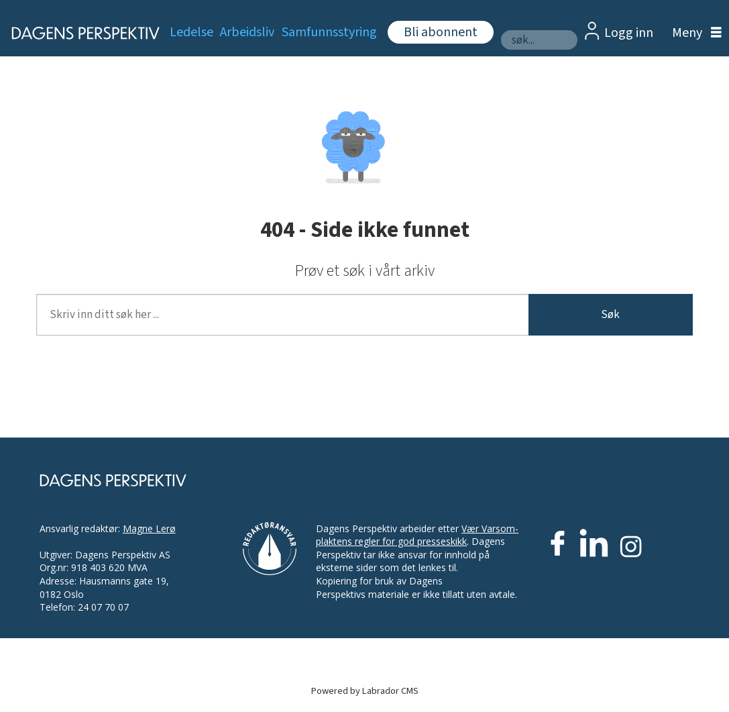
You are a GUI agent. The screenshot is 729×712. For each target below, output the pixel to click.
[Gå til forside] (78, 33)
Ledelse (191, 32)
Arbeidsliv (247, 32)
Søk (610, 315)
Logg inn (628, 32)
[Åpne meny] (693, 33)
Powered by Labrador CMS (364, 691)
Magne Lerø (149, 528)
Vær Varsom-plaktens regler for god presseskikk (417, 535)
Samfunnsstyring (329, 32)
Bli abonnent (441, 32)
